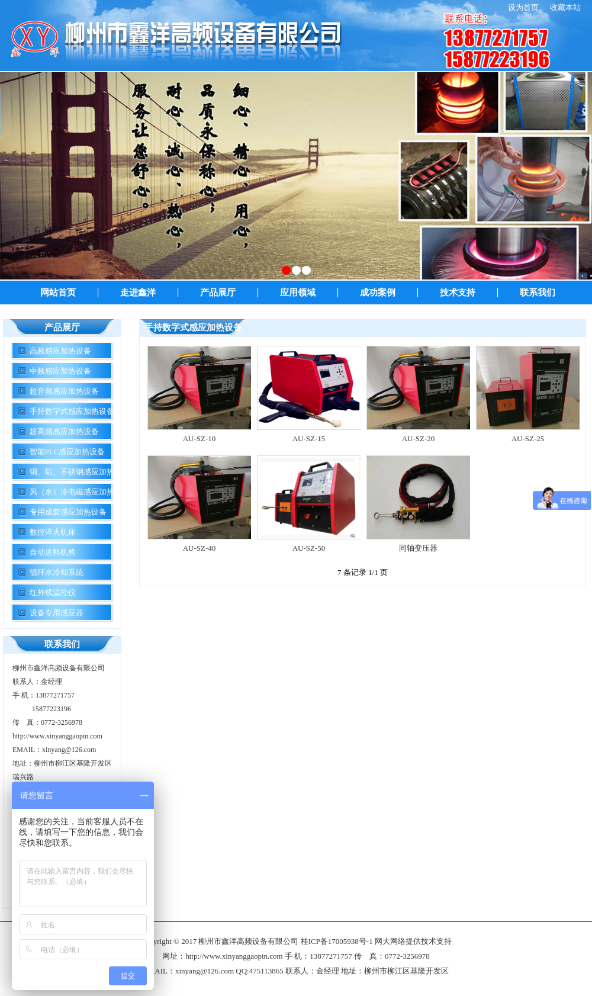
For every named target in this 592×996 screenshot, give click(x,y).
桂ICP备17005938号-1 (337, 941)
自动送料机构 (53, 552)
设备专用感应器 (56, 612)
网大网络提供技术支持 (413, 941)
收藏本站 (565, 7)
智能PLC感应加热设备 (67, 451)
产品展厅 (218, 292)
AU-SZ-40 (199, 548)
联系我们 (537, 292)
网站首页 (58, 292)
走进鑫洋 (138, 292)
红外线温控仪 (53, 592)
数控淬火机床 (53, 532)
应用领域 (298, 292)
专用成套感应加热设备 (68, 511)
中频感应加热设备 (60, 371)
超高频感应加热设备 (64, 431)
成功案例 (377, 292)
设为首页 (523, 7)
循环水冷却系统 (56, 572)
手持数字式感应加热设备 (72, 411)
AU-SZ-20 (418, 438)
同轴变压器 (418, 548)
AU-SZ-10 (199, 438)
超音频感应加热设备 (64, 391)
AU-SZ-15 (309, 438)
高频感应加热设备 (60, 350)
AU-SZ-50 (309, 548)
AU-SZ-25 (528, 438)
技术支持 (457, 292)
